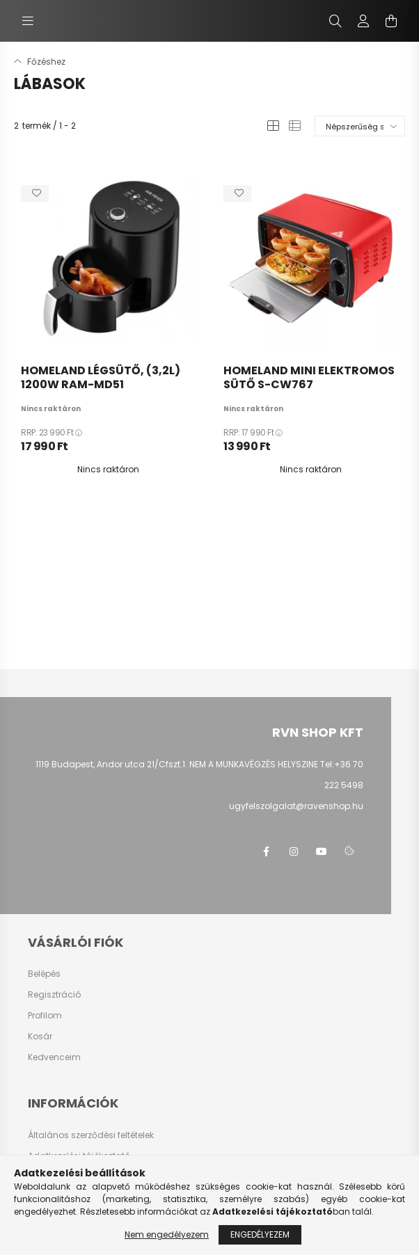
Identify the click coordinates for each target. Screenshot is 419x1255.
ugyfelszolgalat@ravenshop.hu (296, 806)
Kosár (40, 1036)
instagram (294, 851)
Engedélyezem (260, 1234)
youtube (321, 851)
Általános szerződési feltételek (91, 1135)
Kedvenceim (54, 1057)
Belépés (44, 974)
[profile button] (363, 21)
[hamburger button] (28, 21)
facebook (266, 851)
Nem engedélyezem (167, 1234)
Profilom (45, 1016)
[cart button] (391, 21)
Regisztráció (54, 995)
